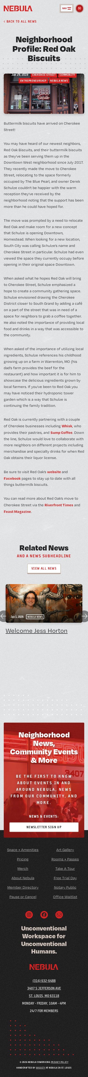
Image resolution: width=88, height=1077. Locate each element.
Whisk (67, 426)
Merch (22, 868)
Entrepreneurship (33, 80)
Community (67, 74)
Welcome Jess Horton (37, 630)
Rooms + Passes (65, 859)
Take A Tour (65, 868)
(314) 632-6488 (44, 981)
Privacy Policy (59, 1062)
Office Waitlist (65, 897)
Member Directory (22, 887)
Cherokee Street (44, 74)
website (54, 471)
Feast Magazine (17, 511)
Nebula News (59, 80)
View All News (44, 568)
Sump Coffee (61, 432)
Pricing (23, 859)
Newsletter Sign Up (44, 827)
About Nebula (22, 878)
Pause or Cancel (22, 897)
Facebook (12, 478)
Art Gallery (65, 849)
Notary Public (65, 887)
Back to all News (20, 21)
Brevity (41, 1067)
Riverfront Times (59, 505)
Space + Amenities (22, 849)
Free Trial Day (65, 878)
